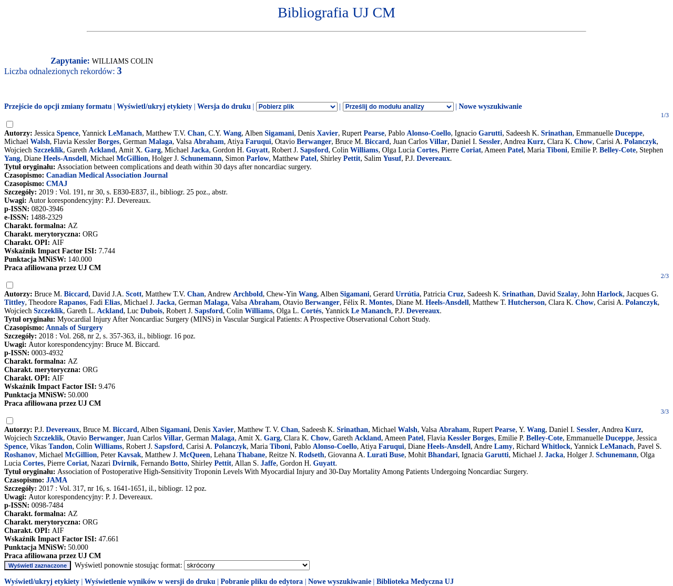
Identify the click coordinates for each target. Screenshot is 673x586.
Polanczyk (640, 142)
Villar (438, 142)
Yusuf (392, 158)
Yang (12, 158)
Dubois (151, 311)
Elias (112, 302)
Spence (68, 133)
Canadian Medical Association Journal (107, 175)
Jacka (199, 150)
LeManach (125, 133)
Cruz (455, 294)
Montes (380, 302)
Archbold (248, 294)
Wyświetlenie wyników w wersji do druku (150, 581)
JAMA (56, 480)
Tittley (14, 302)
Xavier (327, 133)
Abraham (208, 142)
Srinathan (557, 133)
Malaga (160, 142)
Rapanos (72, 302)
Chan (196, 133)
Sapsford (314, 150)
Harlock (610, 294)
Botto (179, 463)
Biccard (377, 142)
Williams (364, 150)
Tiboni (556, 150)
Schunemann (201, 158)
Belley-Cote (617, 150)
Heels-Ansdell (64, 158)
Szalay (567, 294)
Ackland (102, 150)
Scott (133, 294)
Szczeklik (48, 150)
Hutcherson (526, 302)
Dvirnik (125, 463)
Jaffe (269, 463)
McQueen (194, 455)
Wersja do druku (224, 106)
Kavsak (129, 455)
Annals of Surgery (74, 328)
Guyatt (257, 150)
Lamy (503, 446)
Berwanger (314, 142)
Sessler (490, 142)
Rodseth (311, 455)
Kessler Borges (470, 438)
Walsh (39, 142)
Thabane (251, 455)
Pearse (374, 133)
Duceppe (629, 133)
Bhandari (443, 455)
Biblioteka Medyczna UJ (415, 581)
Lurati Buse (385, 455)
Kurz (535, 142)
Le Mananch (371, 311)
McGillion (132, 158)
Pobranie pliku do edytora (261, 581)
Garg (153, 150)
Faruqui (258, 142)
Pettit (352, 158)
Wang (232, 133)
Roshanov (19, 455)
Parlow (258, 158)
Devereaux (433, 158)
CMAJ (56, 184)
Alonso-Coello (429, 133)
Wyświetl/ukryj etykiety (154, 106)
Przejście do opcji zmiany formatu (58, 106)
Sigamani (279, 133)
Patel (515, 150)
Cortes (427, 150)
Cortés (311, 311)
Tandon (60, 446)
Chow (583, 142)
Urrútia (407, 294)
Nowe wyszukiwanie (490, 106)
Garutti (490, 133)
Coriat (471, 150)
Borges (108, 142)
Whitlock (556, 446)
